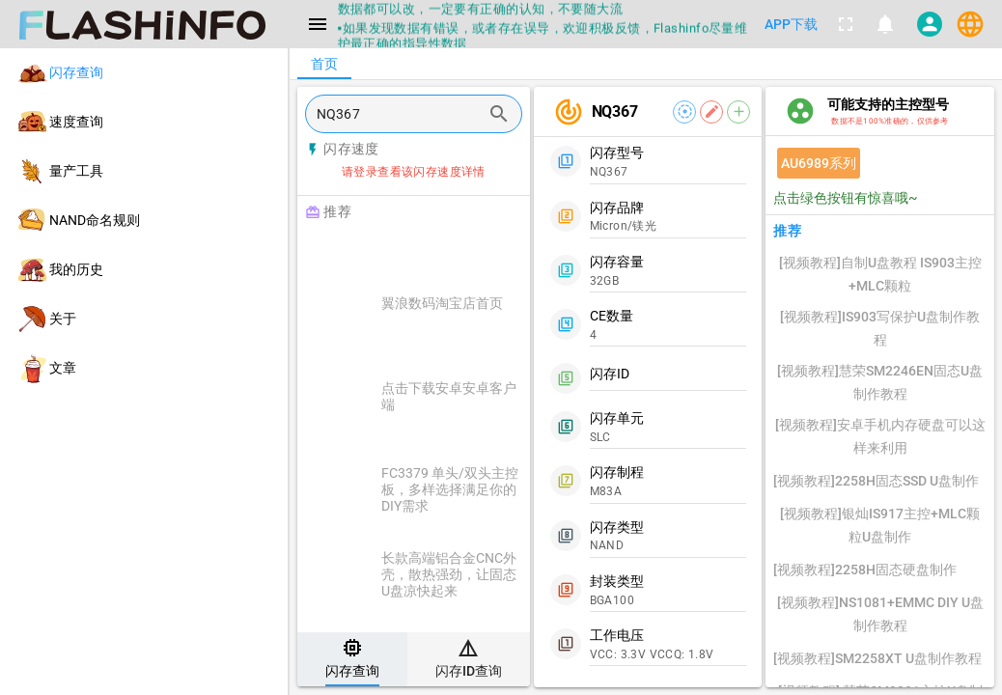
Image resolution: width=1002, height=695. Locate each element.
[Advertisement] (462, 253)
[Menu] (317, 24)
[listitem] (144, 72)
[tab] (352, 659)
